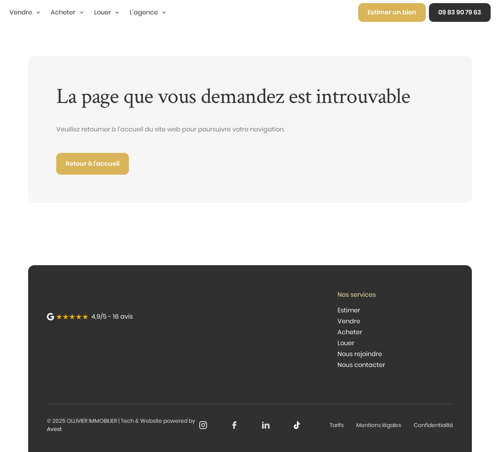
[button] (25, 12)
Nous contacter (361, 364)
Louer (346, 343)
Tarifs (337, 425)
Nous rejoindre (360, 353)
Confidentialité (433, 425)
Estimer (349, 310)
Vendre (349, 321)
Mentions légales (378, 425)
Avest (54, 429)
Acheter (350, 332)
